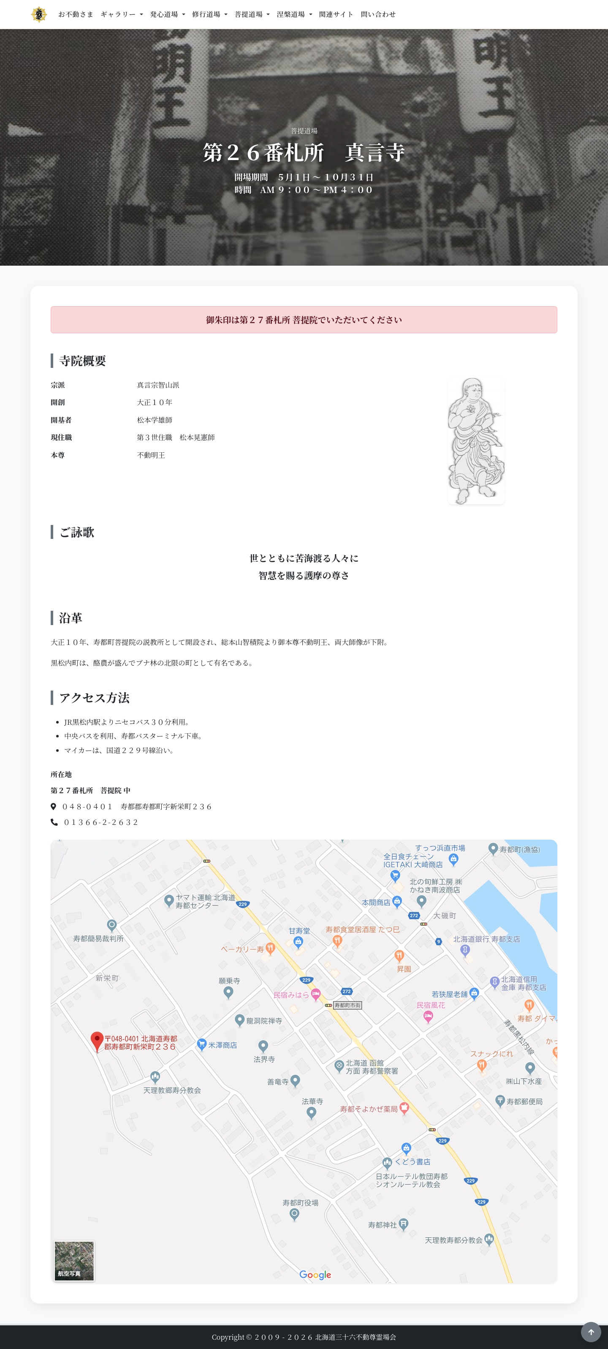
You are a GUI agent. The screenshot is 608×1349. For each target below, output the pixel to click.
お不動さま (76, 14)
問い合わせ (378, 14)
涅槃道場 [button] (292, 14)
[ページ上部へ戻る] (591, 1332)
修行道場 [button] (207, 14)
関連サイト (336, 14)
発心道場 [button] (165, 14)
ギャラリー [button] (119, 14)
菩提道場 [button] (249, 14)
